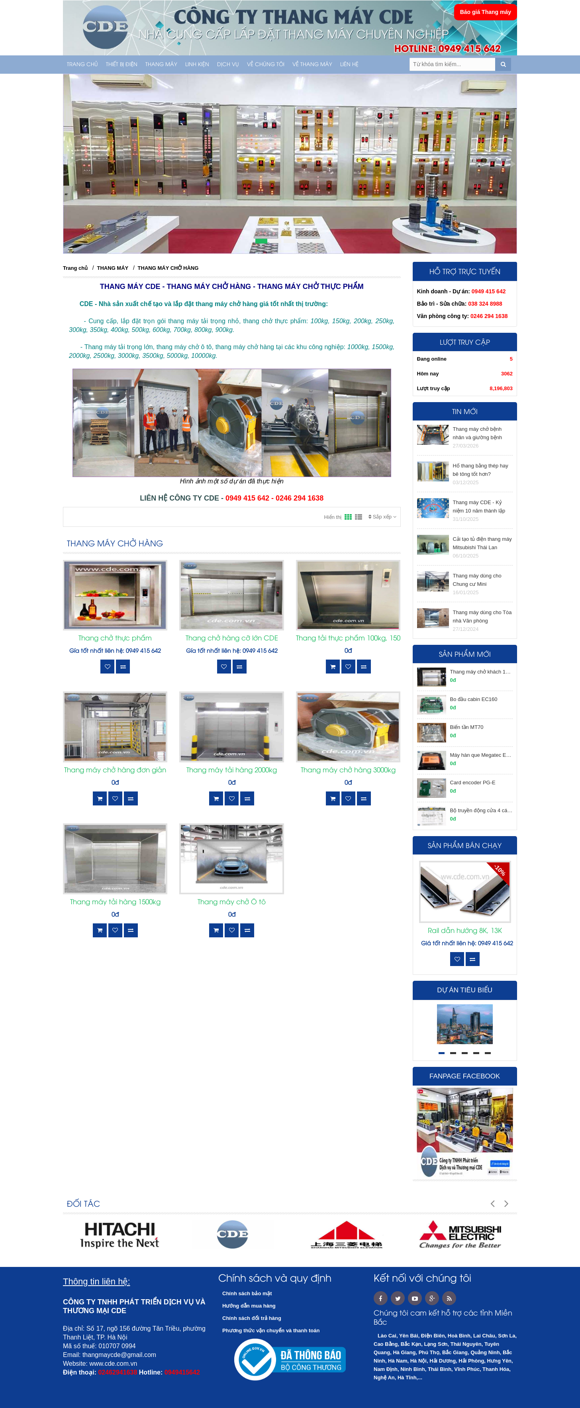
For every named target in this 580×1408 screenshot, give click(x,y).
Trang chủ (82, 64)
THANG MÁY (161, 64)
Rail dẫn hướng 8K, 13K (465, 931)
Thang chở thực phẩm (115, 638)
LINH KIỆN (197, 64)
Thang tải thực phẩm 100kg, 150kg (348, 638)
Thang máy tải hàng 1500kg (115, 902)
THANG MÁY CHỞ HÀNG (168, 268)
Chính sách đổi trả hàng (251, 1318)
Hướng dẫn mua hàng (249, 1306)
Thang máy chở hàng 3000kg (348, 770)
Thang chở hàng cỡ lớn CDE (232, 638)
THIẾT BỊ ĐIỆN (121, 64)
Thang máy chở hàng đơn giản (115, 770)
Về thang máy (312, 64)
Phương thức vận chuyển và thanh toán (270, 1330)
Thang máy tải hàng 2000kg (231, 770)
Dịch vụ (228, 64)
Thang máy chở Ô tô (232, 902)
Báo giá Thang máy (485, 12)
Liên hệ (349, 64)
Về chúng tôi (265, 64)
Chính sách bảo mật (247, 1293)
